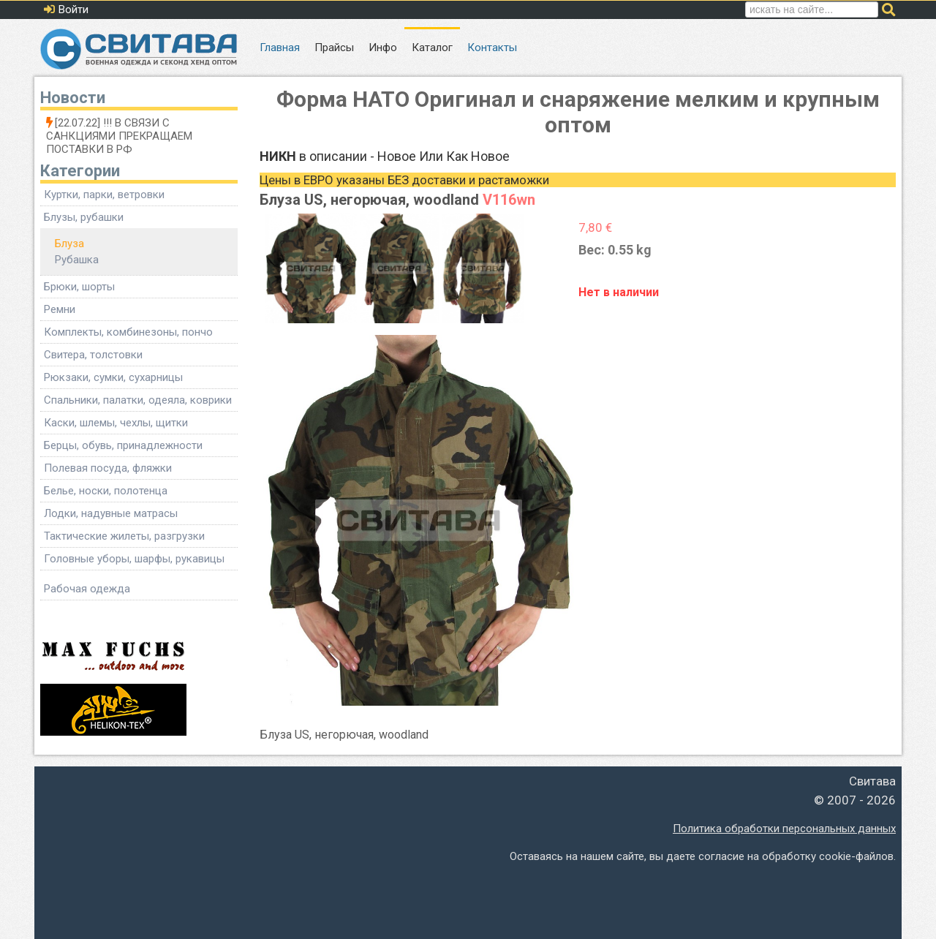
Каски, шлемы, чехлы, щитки (116, 422)
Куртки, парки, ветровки (104, 194)
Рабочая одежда (87, 588)
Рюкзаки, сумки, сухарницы (113, 377)
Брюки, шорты (79, 286)
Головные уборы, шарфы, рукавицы (134, 558)
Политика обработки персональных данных (784, 828)
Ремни (59, 309)
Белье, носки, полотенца (105, 490)
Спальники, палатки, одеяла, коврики (138, 400)
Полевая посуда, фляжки (108, 468)
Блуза (69, 243)
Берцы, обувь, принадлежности (123, 445)
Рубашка (77, 259)
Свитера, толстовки (93, 354)
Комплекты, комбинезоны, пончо (128, 332)
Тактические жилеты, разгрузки (124, 536)
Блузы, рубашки (84, 217)
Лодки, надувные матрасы (111, 513)
